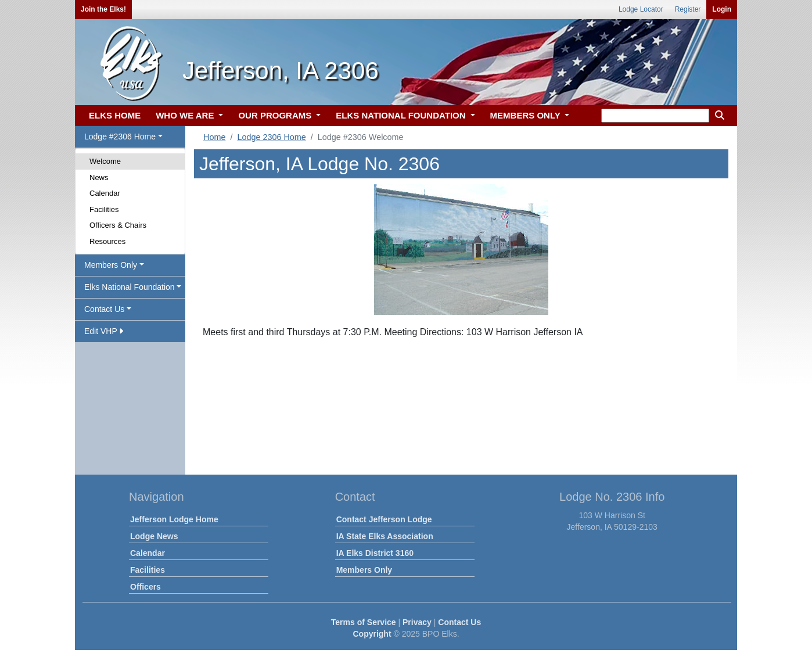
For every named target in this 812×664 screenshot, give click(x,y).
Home (214, 137)
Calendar (104, 193)
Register (688, 9)
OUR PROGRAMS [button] (276, 115)
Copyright (372, 633)
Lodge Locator (641, 9)
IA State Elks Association (384, 536)
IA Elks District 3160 (375, 553)
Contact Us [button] (104, 309)
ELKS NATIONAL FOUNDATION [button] (402, 115)
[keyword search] (655, 116)
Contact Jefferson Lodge (384, 519)
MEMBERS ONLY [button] (526, 115)
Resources (107, 241)
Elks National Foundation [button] (129, 287)
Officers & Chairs (117, 225)
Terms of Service (363, 622)
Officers (145, 586)
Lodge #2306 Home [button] (120, 136)
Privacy (417, 622)
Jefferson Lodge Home (174, 519)
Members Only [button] (110, 265)
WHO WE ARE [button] (186, 115)
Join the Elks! (103, 9)
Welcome (105, 161)
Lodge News (154, 536)
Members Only (364, 570)
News (99, 177)
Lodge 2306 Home (271, 137)
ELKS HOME (115, 115)
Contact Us (459, 622)
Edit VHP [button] (103, 331)
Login (721, 9)
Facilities (104, 209)
